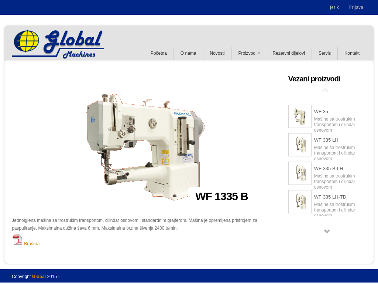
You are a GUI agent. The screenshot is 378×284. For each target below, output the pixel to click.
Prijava (356, 7)
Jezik (334, 7)
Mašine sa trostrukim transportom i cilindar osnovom (334, 124)
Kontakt (352, 53)
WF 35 (321, 111)
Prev (325, 90)
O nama (188, 53)
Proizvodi (247, 53)
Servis (325, 53)
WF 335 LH (326, 140)
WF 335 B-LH (328, 168)
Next (327, 231)
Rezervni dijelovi (289, 53)
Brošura (25, 243)
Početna (159, 53)
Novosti (217, 53)
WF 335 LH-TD (330, 197)
